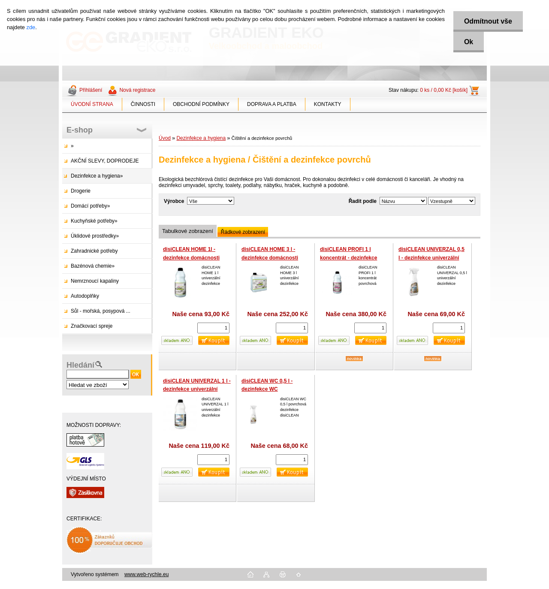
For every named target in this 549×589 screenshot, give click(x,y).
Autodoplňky (85, 296)
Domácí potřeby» (90, 206)
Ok (468, 41)
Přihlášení (90, 90)
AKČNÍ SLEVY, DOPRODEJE (105, 161)
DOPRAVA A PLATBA (271, 104)
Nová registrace (137, 90)
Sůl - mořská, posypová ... (100, 311)
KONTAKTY (327, 104)
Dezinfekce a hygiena (201, 138)
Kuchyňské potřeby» (94, 221)
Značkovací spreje (91, 326)
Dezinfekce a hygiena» (97, 176)
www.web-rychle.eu (146, 574)
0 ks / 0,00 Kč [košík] (444, 90)
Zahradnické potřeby (94, 251)
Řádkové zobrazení (243, 232)
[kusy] (213, 328)
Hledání (80, 365)
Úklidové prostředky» (95, 236)
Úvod (165, 138)
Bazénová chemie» (93, 266)
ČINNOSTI (143, 104)
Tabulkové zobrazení (187, 231)
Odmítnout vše (488, 21)
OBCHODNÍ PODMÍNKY (201, 104)
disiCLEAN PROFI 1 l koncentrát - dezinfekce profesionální (348, 257)
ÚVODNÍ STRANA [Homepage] (92, 104)
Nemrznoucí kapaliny (95, 281)
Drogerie (80, 191)
